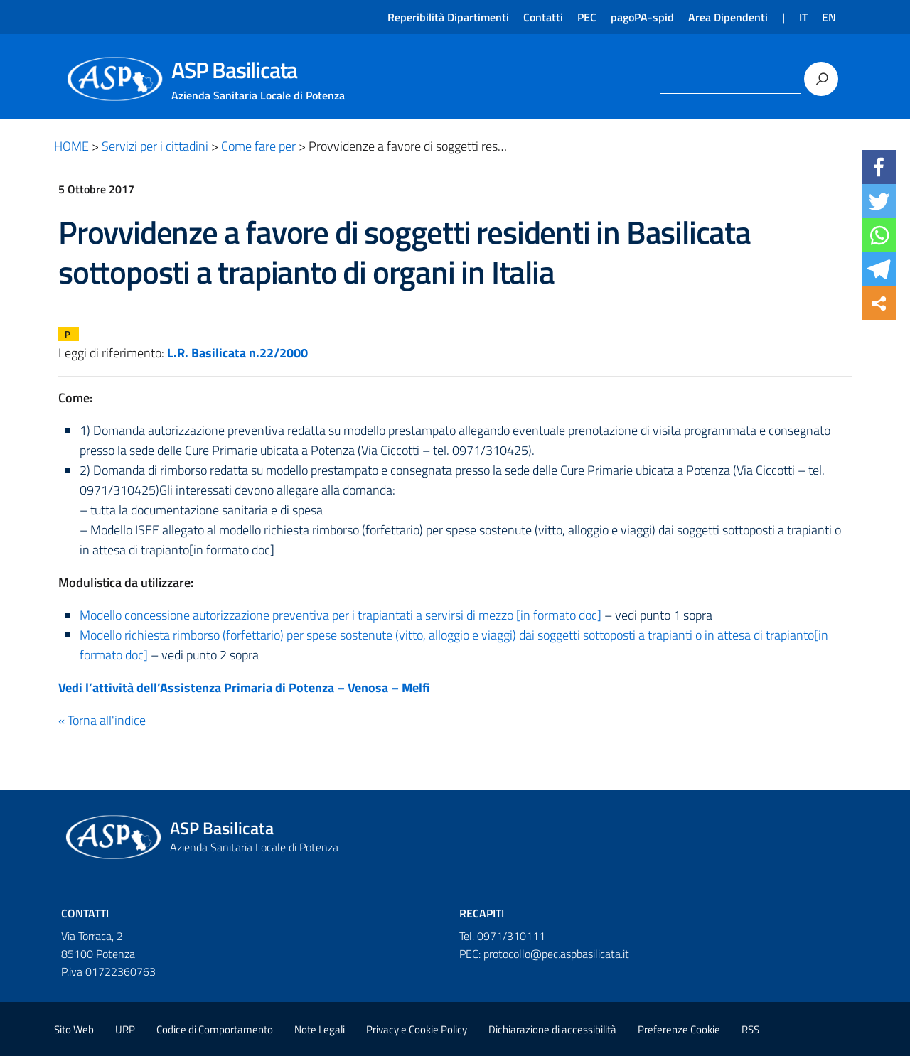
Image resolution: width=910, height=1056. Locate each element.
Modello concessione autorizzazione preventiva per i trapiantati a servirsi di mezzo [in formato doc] (340, 615)
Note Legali (319, 1029)
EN (829, 17)
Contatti (543, 17)
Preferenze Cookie (679, 1029)
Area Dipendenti (728, 17)
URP (125, 1029)
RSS (750, 1029)
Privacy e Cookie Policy (416, 1029)
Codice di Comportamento (214, 1029)
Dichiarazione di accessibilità (552, 1029)
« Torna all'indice (102, 720)
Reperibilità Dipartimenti (448, 17)
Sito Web (74, 1029)
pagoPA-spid (642, 17)
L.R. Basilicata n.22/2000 (237, 352)
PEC (586, 17)
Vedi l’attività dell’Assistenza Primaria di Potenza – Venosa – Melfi (244, 687)
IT (803, 17)
